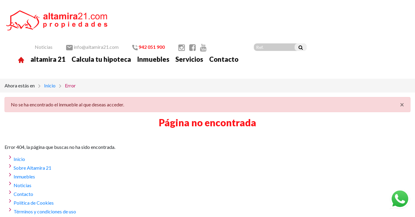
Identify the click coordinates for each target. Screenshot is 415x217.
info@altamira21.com (196, 12)
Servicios (293, 25)
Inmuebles (257, 25)
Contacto (327, 25)
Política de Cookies (34, 172)
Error (70, 54)
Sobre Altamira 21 (32, 137)
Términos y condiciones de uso (45, 180)
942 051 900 (252, 12)
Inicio (50, 54)
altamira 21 (151, 25)
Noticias (147, 12)
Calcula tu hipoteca (205, 25)
